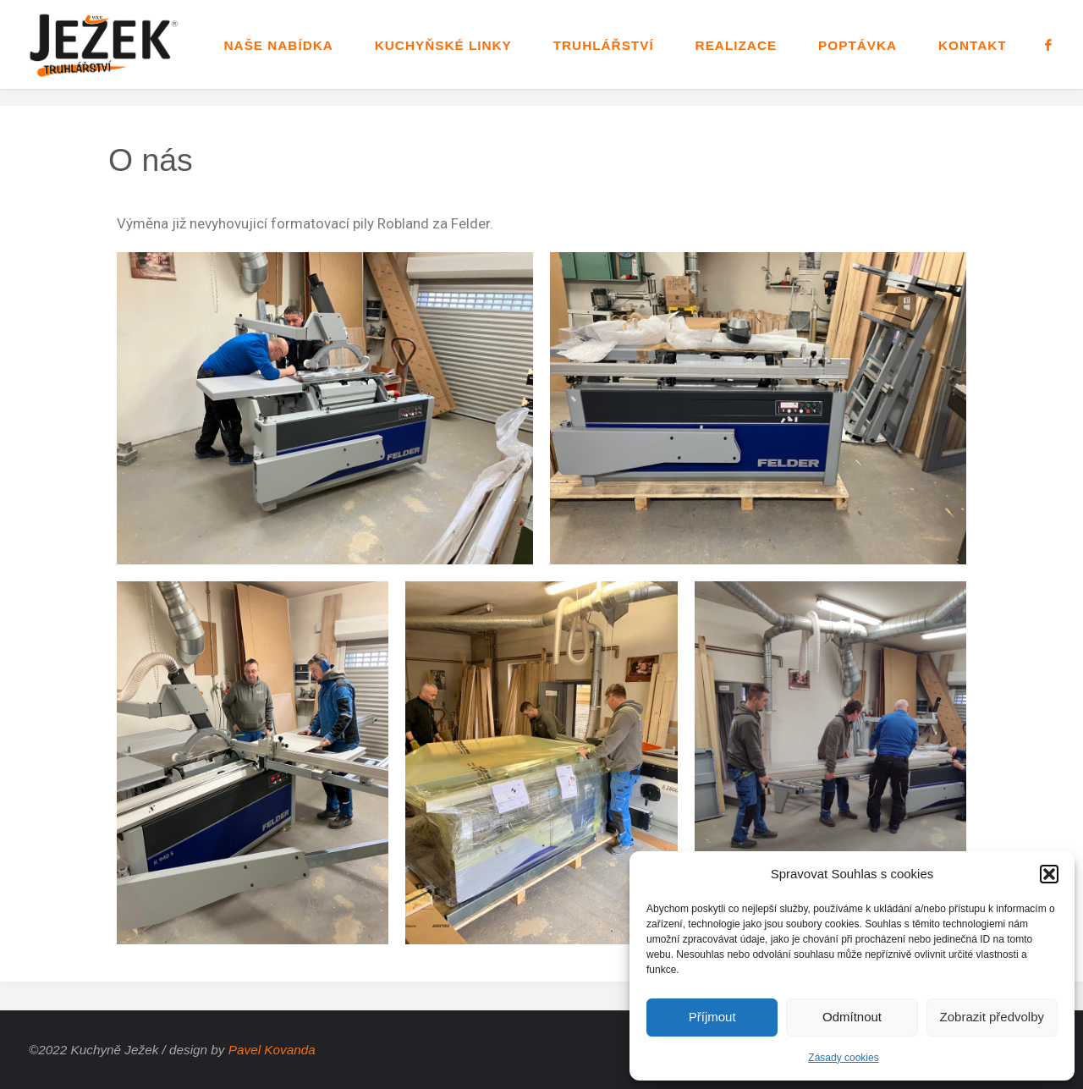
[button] (1049, 874)
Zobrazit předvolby (992, 1016)
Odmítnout (852, 1016)
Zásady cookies (843, 1058)
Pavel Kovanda (272, 1049)
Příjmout (712, 1016)
